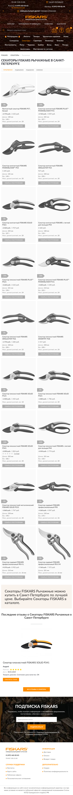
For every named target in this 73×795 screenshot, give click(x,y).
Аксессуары (25, 49)
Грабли (41, 45)
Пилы (22, 45)
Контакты (61, 24)
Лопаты (27, 36)
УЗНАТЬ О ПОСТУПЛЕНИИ (14, 126)
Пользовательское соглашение (18, 778)
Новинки (48, 24)
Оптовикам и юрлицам (29, 24)
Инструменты (10, 45)
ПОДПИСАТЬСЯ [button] (36, 727)
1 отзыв (16, 454)
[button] (18, 7)
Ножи (65, 36)
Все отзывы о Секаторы (36, 689)
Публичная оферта (14, 775)
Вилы (49, 45)
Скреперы (37, 41)
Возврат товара (49, 759)
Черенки (31, 45)
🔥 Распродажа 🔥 (12, 36)
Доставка (47, 752)
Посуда (65, 45)
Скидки (46, 768)
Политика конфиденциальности (56, 771)
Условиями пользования (34, 734)
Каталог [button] (11, 24)
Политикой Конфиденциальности (48, 732)
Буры (57, 45)
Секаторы (26, 41)
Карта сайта (11, 771)
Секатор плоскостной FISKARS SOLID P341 (26, 663)
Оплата (46, 756)
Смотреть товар (11, 679)
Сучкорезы (14, 41)
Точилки (60, 41)
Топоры (36, 36)
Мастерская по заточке (43, 49)
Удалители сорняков (51, 36)
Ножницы (49, 41)
